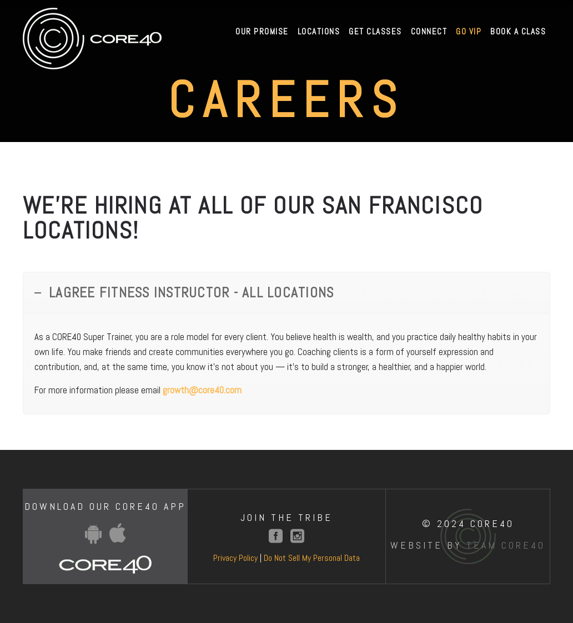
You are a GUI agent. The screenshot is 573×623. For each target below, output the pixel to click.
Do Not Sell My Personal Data (312, 558)
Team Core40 (505, 545)
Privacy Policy (235, 558)
